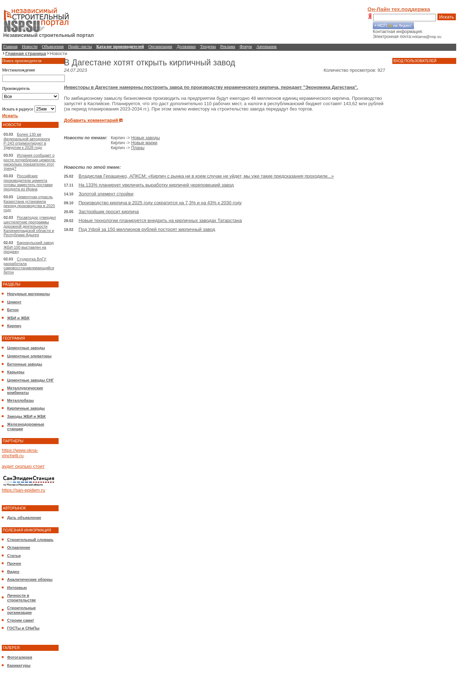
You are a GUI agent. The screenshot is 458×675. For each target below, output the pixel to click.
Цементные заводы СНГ (30, 380)
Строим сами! (20, 620)
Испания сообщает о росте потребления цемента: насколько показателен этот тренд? (30, 162)
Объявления (53, 46)
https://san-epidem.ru (23, 490)
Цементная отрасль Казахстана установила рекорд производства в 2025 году (29, 203)
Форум (246, 46)
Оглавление (18, 547)
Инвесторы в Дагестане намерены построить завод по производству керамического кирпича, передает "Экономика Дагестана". (211, 87)
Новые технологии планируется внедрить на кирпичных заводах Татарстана (160, 220)
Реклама (227, 46)
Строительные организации (21, 610)
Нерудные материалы (28, 294)
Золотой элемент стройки (105, 193)
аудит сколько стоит (23, 466)
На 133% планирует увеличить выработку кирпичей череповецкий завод (156, 185)
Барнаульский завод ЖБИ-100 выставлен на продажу (29, 247)
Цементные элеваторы (29, 356)
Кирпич (14, 326)
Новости (30, 46)
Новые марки (144, 142)
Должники (186, 46)
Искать (446, 17)
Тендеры (208, 46)
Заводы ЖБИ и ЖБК (26, 416)
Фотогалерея (19, 657)
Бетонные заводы (24, 364)
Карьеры (15, 372)
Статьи (14, 556)
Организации (160, 46)
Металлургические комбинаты (25, 390)
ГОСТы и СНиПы (23, 628)
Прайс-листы (80, 46)
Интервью (17, 587)
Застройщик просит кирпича (108, 211)
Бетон (12, 310)
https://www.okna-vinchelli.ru (20, 453)
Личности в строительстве (21, 597)
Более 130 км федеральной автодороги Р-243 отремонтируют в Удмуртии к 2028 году (27, 141)
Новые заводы (145, 137)
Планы (138, 147)
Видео (13, 571)
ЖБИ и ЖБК (18, 318)
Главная (10, 46)
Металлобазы (20, 400)
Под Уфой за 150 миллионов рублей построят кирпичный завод (146, 229)
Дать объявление (24, 517)
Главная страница (25, 53)
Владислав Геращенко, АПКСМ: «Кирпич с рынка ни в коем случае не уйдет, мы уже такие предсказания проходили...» (206, 176)
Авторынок (266, 46)
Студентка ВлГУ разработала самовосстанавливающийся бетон (29, 265)
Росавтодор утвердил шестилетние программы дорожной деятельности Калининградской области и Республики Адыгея (30, 226)
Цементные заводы (26, 348)
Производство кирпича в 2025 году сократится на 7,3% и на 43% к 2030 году (160, 202)
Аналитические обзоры (30, 579)
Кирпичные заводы (26, 408)
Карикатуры (19, 665)
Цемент (14, 302)
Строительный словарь (30, 540)
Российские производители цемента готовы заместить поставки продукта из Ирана (28, 182)
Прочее (14, 563)
